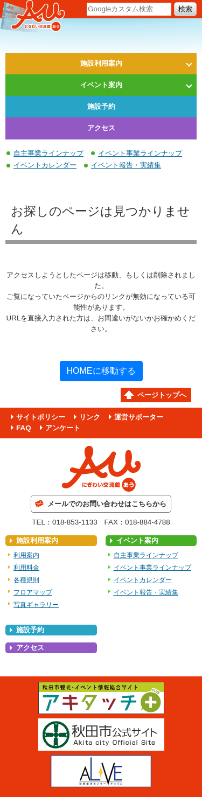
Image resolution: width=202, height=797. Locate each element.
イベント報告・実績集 (126, 165)
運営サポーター (138, 417)
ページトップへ (161, 395)
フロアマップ (32, 592)
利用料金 (26, 567)
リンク (89, 417)
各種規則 (26, 580)
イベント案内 (101, 85)
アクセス (101, 128)
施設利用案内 (101, 63)
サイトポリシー (40, 417)
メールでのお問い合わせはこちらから (106, 504)
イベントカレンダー (44, 165)
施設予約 (101, 106)
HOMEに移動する (101, 370)
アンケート (62, 428)
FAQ (23, 428)
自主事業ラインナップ (48, 153)
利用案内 (26, 555)
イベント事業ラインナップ (140, 153)
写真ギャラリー (36, 605)
